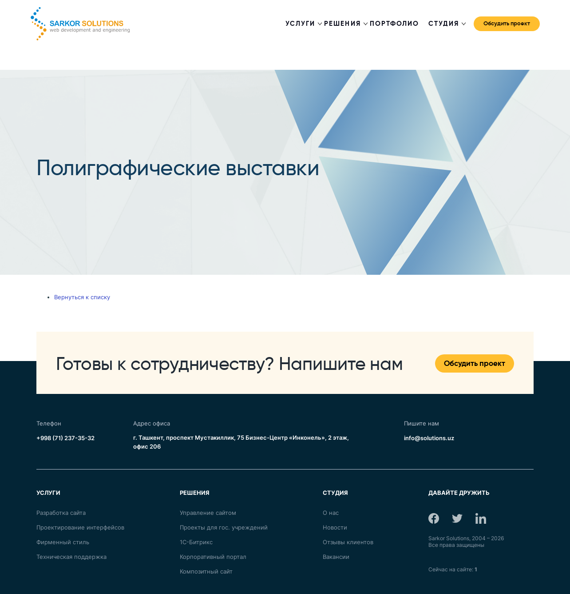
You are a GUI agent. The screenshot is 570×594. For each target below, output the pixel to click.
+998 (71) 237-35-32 (65, 437)
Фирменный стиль (62, 542)
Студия (443, 24)
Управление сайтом (208, 512)
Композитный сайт (206, 571)
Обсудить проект (506, 22)
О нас (331, 512)
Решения (342, 24)
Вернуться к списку (82, 297)
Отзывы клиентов (348, 542)
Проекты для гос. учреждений (224, 527)
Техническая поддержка (71, 556)
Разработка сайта (61, 512)
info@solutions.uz (429, 437)
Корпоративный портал (213, 556)
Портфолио (395, 24)
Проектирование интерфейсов (80, 527)
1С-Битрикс (196, 542)
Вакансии (336, 556)
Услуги (300, 24)
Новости (335, 527)
